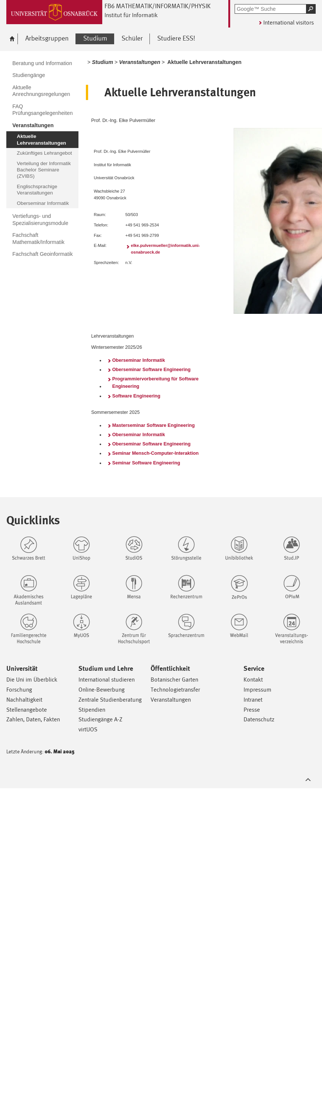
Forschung (19, 689)
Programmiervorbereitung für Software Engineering (155, 382)
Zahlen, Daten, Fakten (33, 719)
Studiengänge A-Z (100, 719)
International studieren (106, 679)
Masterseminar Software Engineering (153, 425)
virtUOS (87, 729)
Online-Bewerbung (101, 689)
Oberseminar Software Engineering (151, 369)
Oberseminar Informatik (138, 360)
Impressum (257, 689)
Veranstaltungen (171, 699)
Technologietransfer (175, 689)
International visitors (288, 22)
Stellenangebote (26, 709)
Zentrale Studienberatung (110, 699)
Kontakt (253, 679)
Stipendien (91, 709)
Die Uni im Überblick (31, 679)
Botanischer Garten (174, 679)
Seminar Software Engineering (146, 463)
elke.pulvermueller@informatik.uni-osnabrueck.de (165, 248)
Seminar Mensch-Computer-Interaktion (155, 453)
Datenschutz (259, 719)
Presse (252, 709)
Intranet (253, 699)
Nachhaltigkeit (24, 699)
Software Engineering (136, 396)
